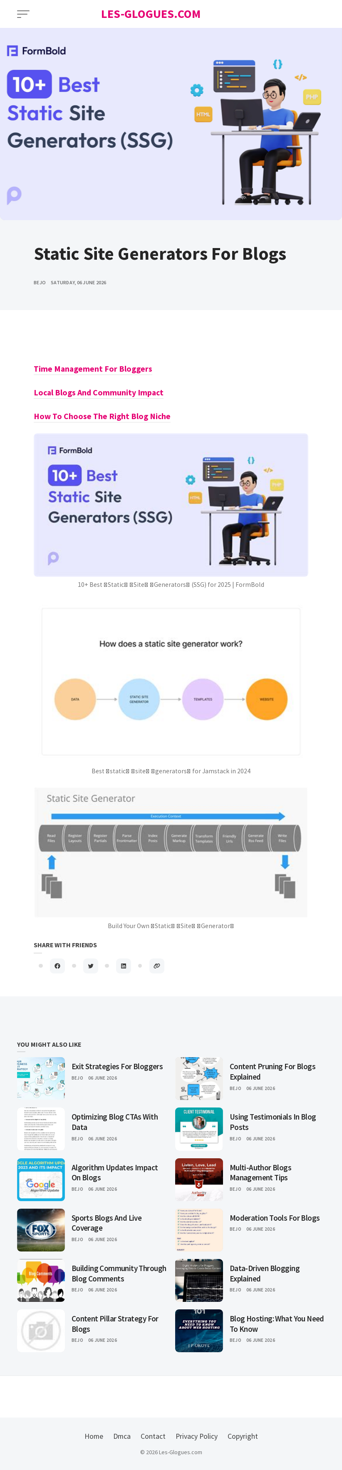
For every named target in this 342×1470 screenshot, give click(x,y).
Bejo (77, 1078)
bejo (40, 282)
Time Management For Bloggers (93, 369)
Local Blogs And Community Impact (99, 392)
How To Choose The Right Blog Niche (102, 416)
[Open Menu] (23, 14)
